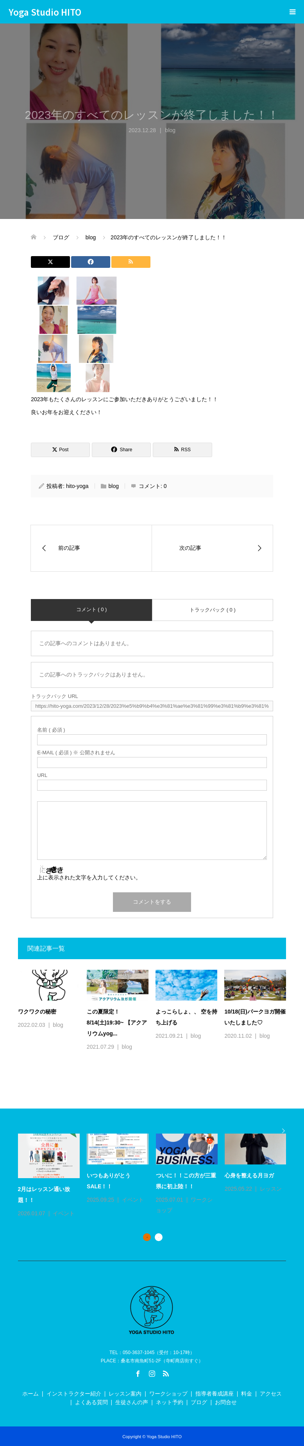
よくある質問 (91, 1402)
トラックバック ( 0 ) (213, 610)
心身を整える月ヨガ (249, 1175)
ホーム (30, 1393)
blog (114, 486)
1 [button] (147, 1237)
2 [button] (159, 1237)
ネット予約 (169, 1402)
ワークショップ (168, 1393)
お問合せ (226, 1402)
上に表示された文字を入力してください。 (89, 877)
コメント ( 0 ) (91, 609)
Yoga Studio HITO (45, 11)
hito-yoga (77, 486)
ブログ (199, 1402)
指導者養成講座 (214, 1393)
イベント (64, 1213)
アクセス (271, 1393)
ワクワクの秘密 (37, 1011)
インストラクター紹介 (73, 1393)
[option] (156, 1176)
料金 (246, 1393)
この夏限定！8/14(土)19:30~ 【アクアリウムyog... (117, 1022)
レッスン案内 (125, 1393)
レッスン (271, 1189)
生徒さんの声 (131, 1402)
